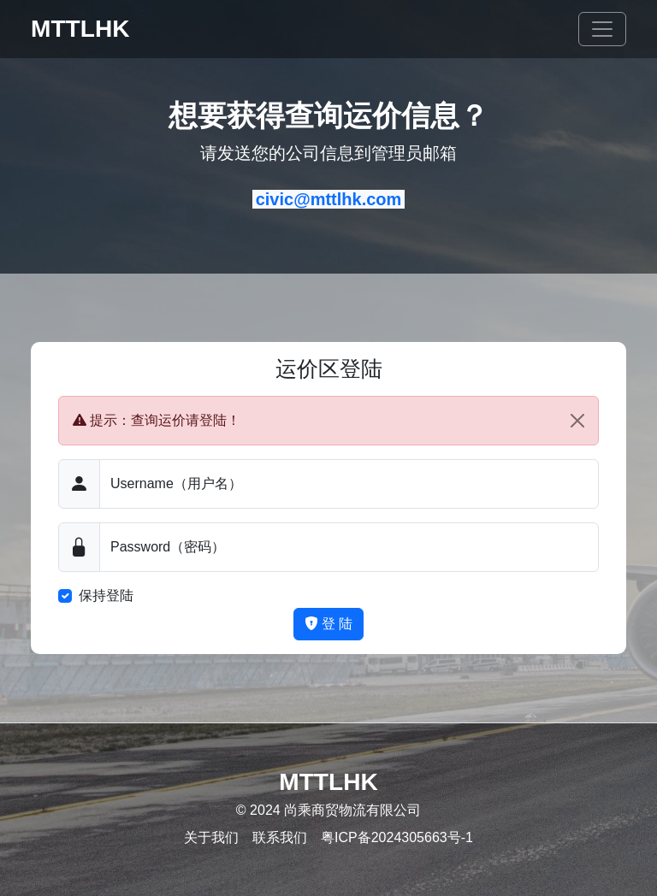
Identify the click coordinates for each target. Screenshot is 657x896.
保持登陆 (106, 595)
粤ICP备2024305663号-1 (397, 837)
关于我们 (211, 837)
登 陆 (329, 623)
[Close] (577, 421)
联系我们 (279, 837)
